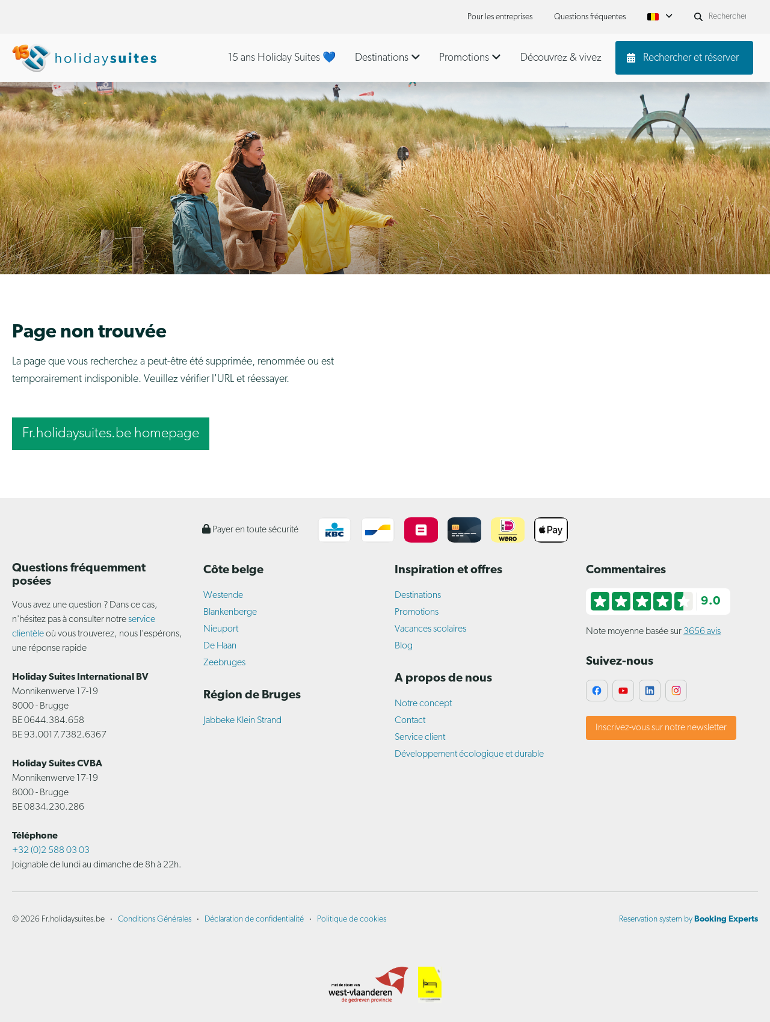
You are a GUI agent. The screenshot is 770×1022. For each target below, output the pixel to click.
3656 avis (702, 631)
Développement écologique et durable (469, 754)
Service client (420, 737)
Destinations (418, 595)
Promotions (417, 612)
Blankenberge (230, 612)
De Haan (219, 646)
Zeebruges (224, 663)
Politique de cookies (351, 919)
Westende (223, 595)
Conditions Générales (154, 919)
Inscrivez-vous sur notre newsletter (661, 728)
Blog (404, 646)
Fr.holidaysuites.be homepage (110, 433)
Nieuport (220, 629)
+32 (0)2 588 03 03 (51, 850)
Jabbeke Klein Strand (242, 720)
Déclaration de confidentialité (254, 919)
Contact (410, 720)
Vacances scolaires (430, 629)
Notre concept (423, 704)
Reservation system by (688, 919)
